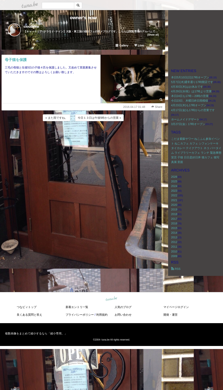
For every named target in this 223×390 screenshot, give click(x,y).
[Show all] (153, 34)
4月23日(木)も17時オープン (188, 105)
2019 (174, 209)
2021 (174, 200)
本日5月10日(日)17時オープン (190, 77)
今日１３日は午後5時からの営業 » (99, 117)
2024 (174, 186)
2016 (174, 223)
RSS (176, 268)
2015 (174, 228)
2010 (174, 251)
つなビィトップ (27, 307)
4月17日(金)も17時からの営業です (193, 110)
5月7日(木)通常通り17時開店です (192, 82)
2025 (174, 181)
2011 (174, 246)
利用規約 (102, 314)
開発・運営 (170, 314)
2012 (174, 242)
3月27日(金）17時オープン (188, 124)
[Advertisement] (83, 133)
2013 (174, 237)
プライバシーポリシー (80, 314)
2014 (174, 232)
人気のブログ (123, 307)
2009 (174, 256)
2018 (174, 214)
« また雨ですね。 (56, 117)
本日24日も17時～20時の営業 (190, 96)
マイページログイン (176, 307)
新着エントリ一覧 (77, 307)
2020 (174, 204)
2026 (174, 176)
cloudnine (31, 26)
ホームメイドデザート (185, 119)
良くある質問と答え (29, 314)
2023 (174, 190)
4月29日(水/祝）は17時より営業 (191, 91)
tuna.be (111, 298)
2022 (174, 195)
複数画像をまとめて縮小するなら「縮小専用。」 (36, 333)
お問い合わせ (123, 314)
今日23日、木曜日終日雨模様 (189, 100)
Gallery (122, 45)
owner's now (83, 17)
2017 (174, 218)
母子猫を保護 (16, 60)
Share (154, 45)
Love (139, 45)
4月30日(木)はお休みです (187, 86)
